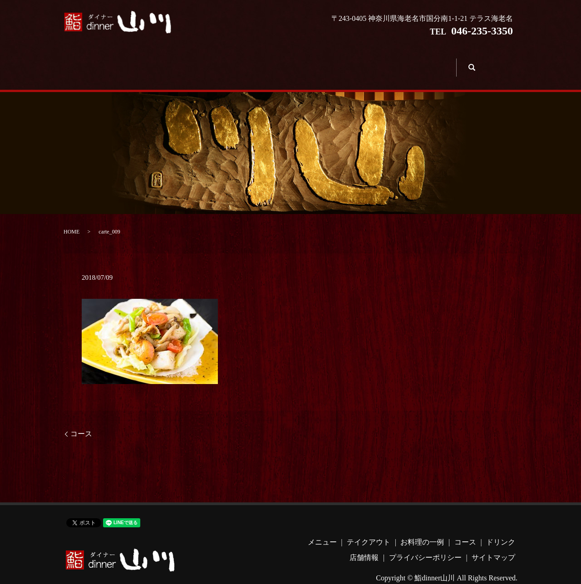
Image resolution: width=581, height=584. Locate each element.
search (470, 60)
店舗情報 (427, 61)
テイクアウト (193, 61)
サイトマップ (493, 544)
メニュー (135, 61)
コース (310, 61)
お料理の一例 (251, 61)
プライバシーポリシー (425, 544)
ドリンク (369, 61)
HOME (71, 218)
